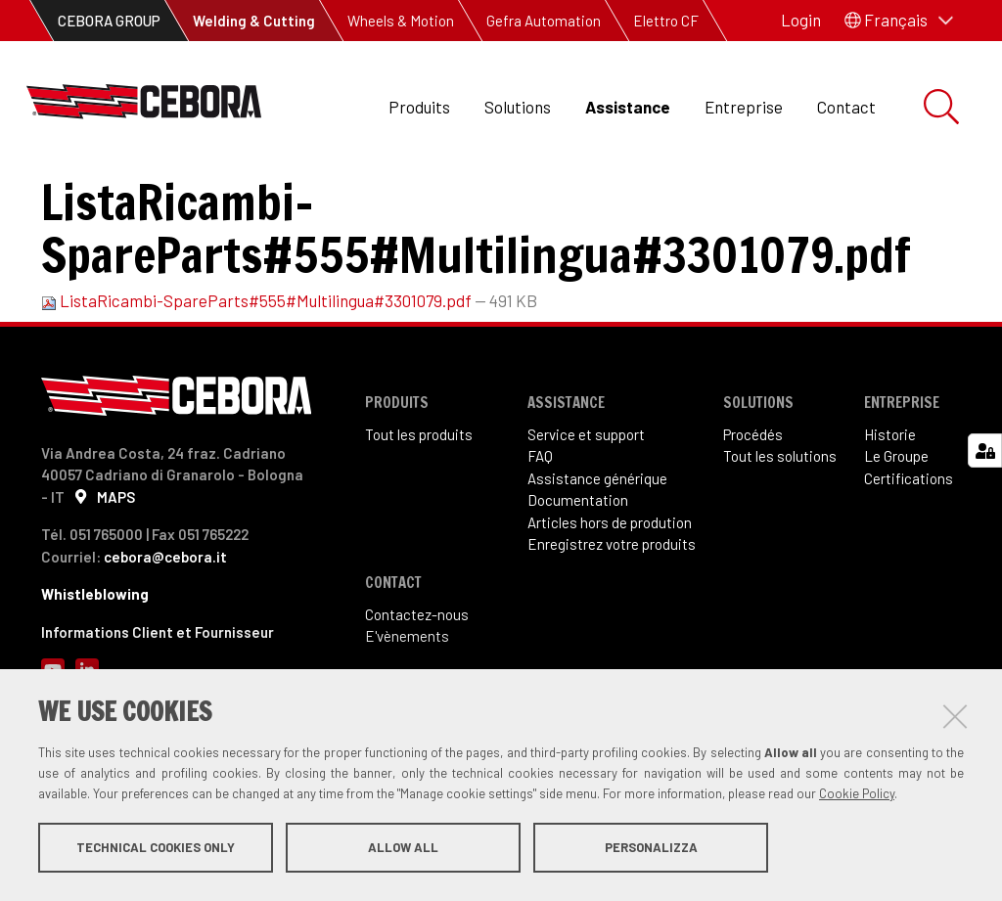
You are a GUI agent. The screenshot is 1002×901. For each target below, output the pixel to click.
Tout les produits (419, 525)
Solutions (517, 106)
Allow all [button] (403, 850)
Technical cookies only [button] (155, 850)
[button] (899, 20)
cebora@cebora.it (165, 647)
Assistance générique (597, 569)
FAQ (540, 548)
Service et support (586, 525)
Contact (846, 106)
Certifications (908, 569)
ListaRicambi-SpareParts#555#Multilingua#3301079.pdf (258, 392)
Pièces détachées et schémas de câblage (425, 196)
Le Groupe (896, 548)
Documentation (222, 196)
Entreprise (744, 106)
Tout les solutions (780, 548)
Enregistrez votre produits (611, 636)
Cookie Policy (856, 796)
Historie (890, 525)
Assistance (627, 106)
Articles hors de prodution (609, 613)
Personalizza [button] (651, 850)
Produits (419, 106)
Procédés (753, 525)
